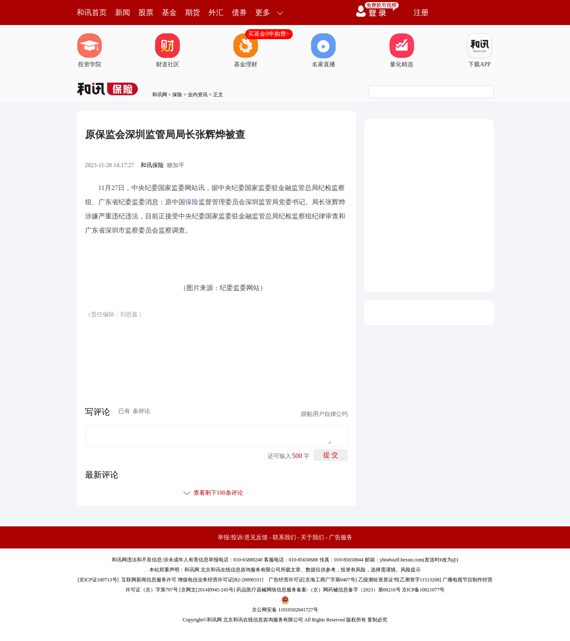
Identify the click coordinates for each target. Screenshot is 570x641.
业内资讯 (198, 95)
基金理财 (245, 50)
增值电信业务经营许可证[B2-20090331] (221, 580)
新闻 (122, 12)
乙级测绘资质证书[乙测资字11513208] (400, 580)
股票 (145, 12)
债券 (239, 12)
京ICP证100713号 (98, 580)
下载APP (479, 50)
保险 (177, 95)
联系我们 (284, 537)
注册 (421, 12)
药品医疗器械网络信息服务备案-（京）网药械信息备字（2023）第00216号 (318, 590)
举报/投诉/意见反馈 (243, 537)
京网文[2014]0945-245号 (207, 590)
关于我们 (312, 537)
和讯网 (159, 95)
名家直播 (323, 50)
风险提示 (411, 570)
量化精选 (401, 50)
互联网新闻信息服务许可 (148, 580)
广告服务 (340, 537)
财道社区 (167, 50)
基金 (169, 12)
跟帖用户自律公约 (324, 414)
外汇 (215, 12)
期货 (192, 12)
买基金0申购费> (268, 34)
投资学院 (89, 50)
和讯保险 (152, 165)
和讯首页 (92, 12)
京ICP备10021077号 (423, 590)
